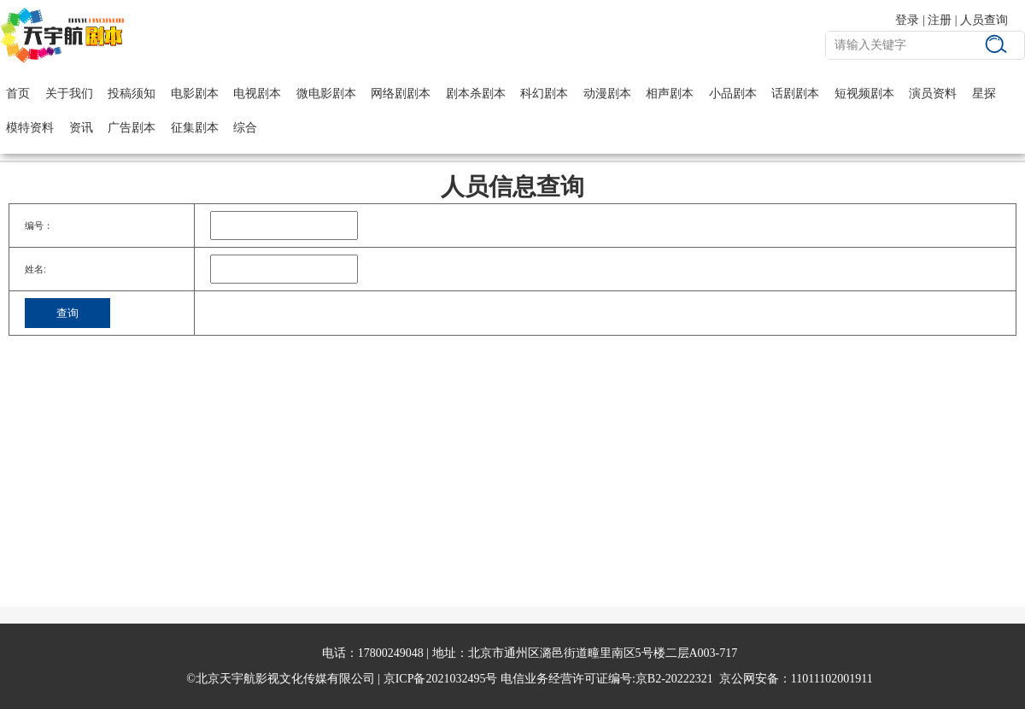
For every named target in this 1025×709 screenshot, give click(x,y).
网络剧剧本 (400, 93)
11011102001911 (832, 678)
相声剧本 (670, 93)
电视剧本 (257, 93)
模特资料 (30, 127)
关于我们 (69, 93)
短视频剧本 (864, 93)
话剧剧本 (795, 93)
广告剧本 (131, 127)
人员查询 (984, 20)
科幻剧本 (544, 93)
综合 (245, 127)
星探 (984, 93)
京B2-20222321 (674, 678)
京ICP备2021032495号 (441, 678)
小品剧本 (733, 93)
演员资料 (933, 93)
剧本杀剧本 (476, 93)
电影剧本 (195, 93)
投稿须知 (131, 93)
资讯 (81, 127)
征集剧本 (195, 127)
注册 (940, 20)
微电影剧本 (326, 93)
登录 (907, 20)
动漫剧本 (607, 93)
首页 (18, 93)
